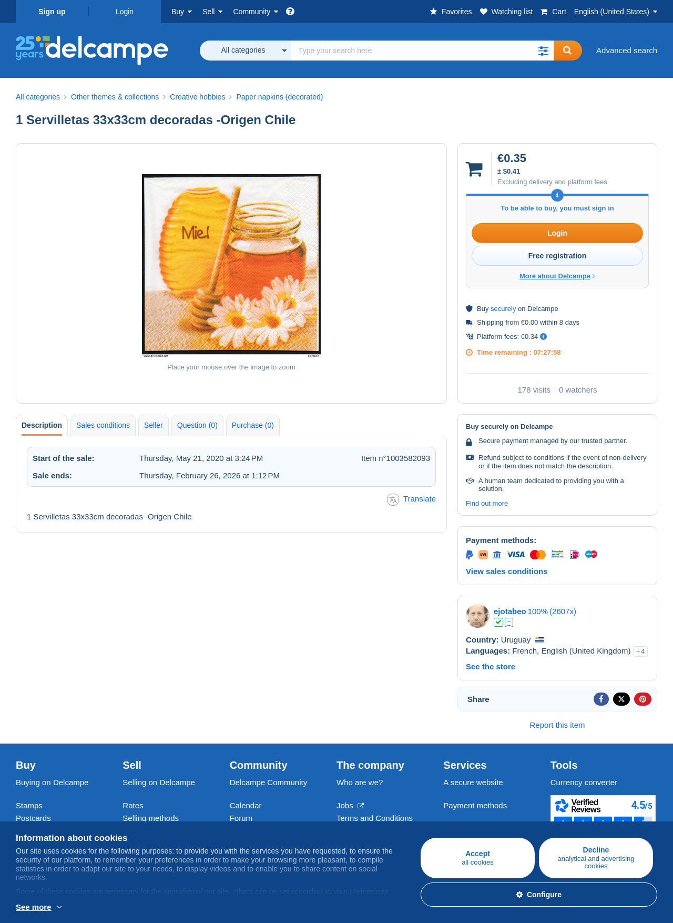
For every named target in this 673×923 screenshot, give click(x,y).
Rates (133, 805)
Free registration (557, 256)
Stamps (29, 805)
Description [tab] (42, 425)
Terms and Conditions (374, 818)
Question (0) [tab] (197, 425)
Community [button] (251, 11)
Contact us (462, 824)
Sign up (51, 11)
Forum (241, 818)
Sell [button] (208, 11)
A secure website (473, 782)
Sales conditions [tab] (103, 425)
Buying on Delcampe (52, 782)
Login (125, 11)
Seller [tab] (153, 425)
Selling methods (151, 818)
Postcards (33, 818)
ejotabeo (510, 611)
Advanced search (626, 50)
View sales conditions (507, 571)
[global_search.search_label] (422, 51)
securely (503, 309)
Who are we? (359, 782)
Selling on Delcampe (159, 782)
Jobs (350, 805)
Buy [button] (177, 11)
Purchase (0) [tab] (253, 425)
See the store (490, 666)
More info (32, 908)
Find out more (487, 503)
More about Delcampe (557, 276)
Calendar (246, 805)
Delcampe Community (269, 782)
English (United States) (611, 11)
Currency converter (584, 782)
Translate (411, 500)
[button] (543, 50)
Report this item (557, 724)
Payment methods (475, 805)
